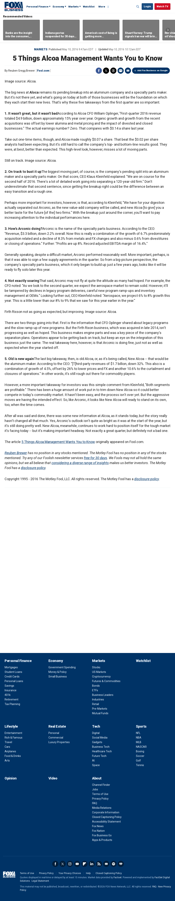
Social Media (99, 737)
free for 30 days (95, 458)
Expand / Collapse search (138, 7)
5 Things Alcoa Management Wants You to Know (58, 442)
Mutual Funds (100, 713)
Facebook (99, 71)
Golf (138, 760)
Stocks (96, 667)
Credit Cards (12, 676)
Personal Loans (14, 681)
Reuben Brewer (16, 453)
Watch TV (162, 6)
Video (52, 778)
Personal (53, 733)
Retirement (11, 699)
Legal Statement (40, 881)
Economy (58, 6)
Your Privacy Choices (70, 873)
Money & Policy (57, 671)
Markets (73, 6)
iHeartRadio (121, 864)
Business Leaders (102, 694)
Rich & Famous (13, 737)
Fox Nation (98, 830)
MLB (138, 742)
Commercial (55, 737)
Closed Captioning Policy (107, 817)
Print (121, 71)
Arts (7, 760)
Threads (113, 71)
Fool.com (43, 70)
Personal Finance (37, 6)
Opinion (11, 778)
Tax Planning (12, 704)
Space (96, 765)
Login (147, 6)
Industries (98, 699)
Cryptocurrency (101, 676)
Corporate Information (105, 812)
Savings (9, 685)
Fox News (98, 826)
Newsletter (106, 864)
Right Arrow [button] (168, 30)
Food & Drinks (13, 755)
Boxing (140, 751)
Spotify (113, 864)
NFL (138, 733)
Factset (118, 877)
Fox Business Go (102, 835)
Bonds (96, 685)
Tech (96, 726)
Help (88, 873)
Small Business (57, 676)
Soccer (140, 755)
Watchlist (89, 6)
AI (93, 760)
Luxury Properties (59, 742)
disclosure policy (33, 468)
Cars (7, 746)
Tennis (140, 765)
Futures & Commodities (106, 681)
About (96, 778)
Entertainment (13, 733)
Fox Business (14, 6)
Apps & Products (102, 839)
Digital (96, 733)
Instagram (70, 864)
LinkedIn (92, 864)
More (101, 6)
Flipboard (84, 864)
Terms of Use (100, 794)
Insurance (10, 690)
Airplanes (10, 751)
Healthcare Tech (102, 751)
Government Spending (62, 667)
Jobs (95, 789)
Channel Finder (101, 784)
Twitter (106, 71)
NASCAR (141, 746)
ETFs (95, 690)
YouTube (77, 864)
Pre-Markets (99, 708)
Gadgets (97, 742)
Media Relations (101, 807)
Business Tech (101, 746)
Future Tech (99, 755)
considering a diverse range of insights (80, 463)
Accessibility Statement (106, 821)
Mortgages (11, 667)
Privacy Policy (100, 798)
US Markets (99, 671)
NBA (138, 737)
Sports (141, 726)
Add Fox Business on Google (152, 70)
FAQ (94, 803)
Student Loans (13, 671)
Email (128, 71)
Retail (95, 704)
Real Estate (57, 726)
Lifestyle (11, 726)
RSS (99, 864)
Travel (8, 742)
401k (8, 694)
